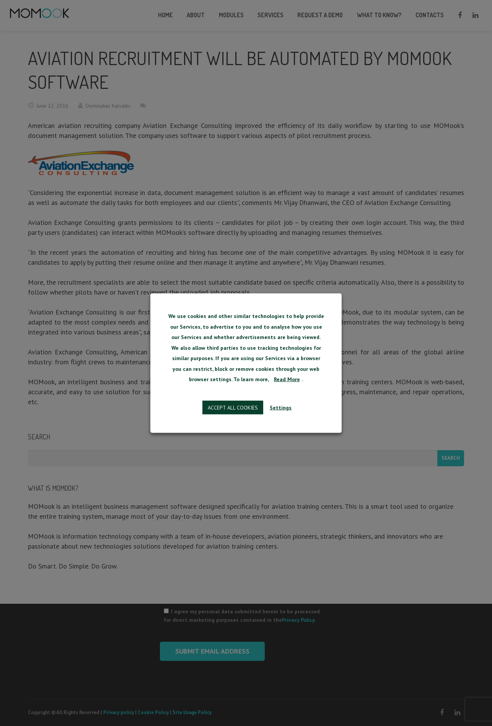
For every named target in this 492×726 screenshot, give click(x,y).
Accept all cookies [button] (234, 408)
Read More (287, 380)
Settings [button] (280, 408)
